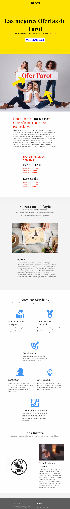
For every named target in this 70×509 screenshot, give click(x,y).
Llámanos (52, 33)
